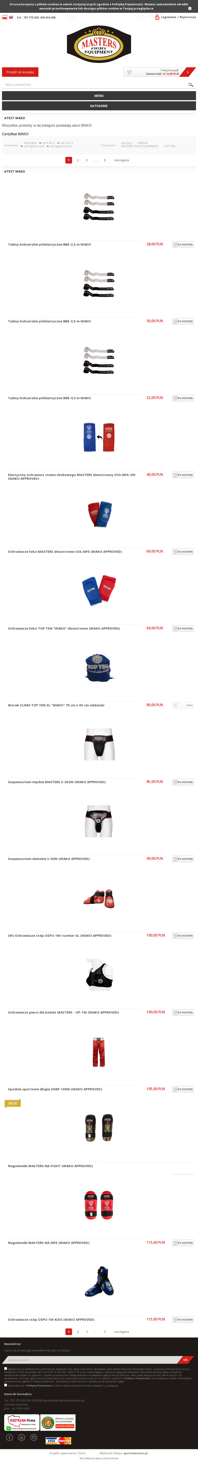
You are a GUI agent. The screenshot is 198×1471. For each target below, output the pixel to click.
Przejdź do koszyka (20, 72)
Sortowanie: (11, 145)
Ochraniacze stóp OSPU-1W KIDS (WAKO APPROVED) (51, 1320)
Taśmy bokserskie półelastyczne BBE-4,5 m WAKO (49, 398)
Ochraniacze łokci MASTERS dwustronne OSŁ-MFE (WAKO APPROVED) (65, 552)
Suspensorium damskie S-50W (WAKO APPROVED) (49, 859)
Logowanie (168, 17)
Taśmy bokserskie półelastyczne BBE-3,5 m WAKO (49, 321)
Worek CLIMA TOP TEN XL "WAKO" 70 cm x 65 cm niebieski (56, 705)
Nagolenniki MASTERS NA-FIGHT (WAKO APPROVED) (50, 1166)
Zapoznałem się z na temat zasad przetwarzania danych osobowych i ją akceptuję (63, 1385)
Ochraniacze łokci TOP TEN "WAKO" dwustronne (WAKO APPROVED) (64, 628)
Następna (121, 160)
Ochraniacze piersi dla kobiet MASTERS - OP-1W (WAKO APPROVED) (63, 1012)
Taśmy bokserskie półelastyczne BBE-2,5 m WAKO (49, 244)
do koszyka (185, 244)
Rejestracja (188, 17)
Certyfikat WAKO (15, 134)
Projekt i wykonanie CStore (68, 1453)
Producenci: (108, 145)
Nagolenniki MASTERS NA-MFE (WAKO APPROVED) (48, 1243)
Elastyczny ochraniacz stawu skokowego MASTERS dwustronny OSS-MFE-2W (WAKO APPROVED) (71, 476)
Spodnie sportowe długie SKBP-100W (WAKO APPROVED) (55, 1089)
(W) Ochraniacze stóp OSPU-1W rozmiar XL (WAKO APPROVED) (59, 936)
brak (190, 705)
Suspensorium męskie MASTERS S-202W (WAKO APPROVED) (57, 782)
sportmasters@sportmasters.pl (64, 1400)
